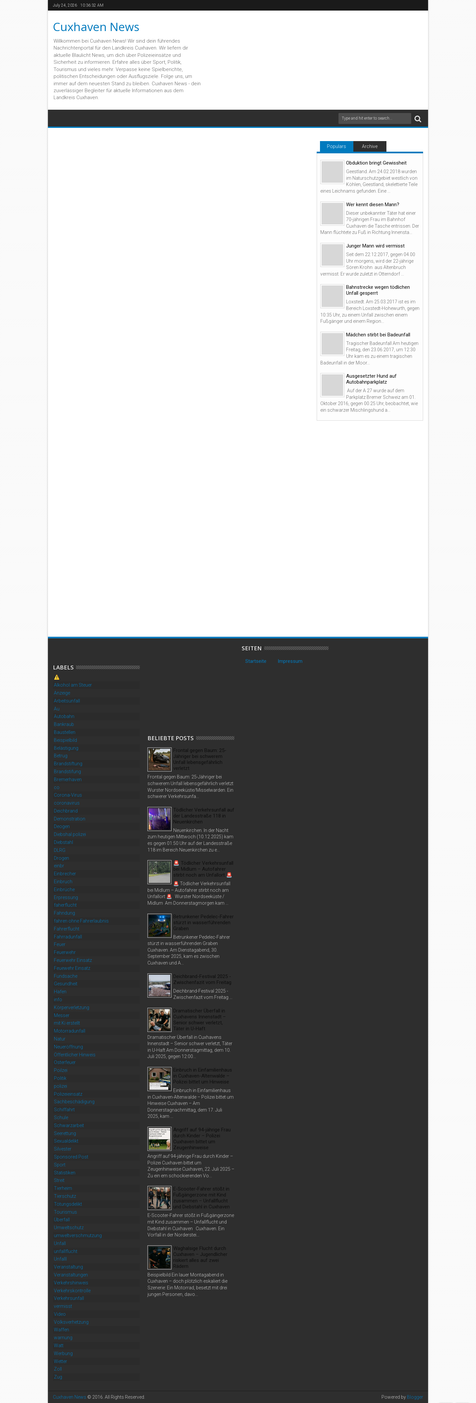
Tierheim (63, 1188)
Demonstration (69, 818)
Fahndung (64, 913)
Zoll (58, 1369)
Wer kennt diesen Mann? (372, 205)
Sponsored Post (71, 1156)
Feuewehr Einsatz (72, 968)
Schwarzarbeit (69, 1125)
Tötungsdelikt (68, 1204)
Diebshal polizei (70, 834)
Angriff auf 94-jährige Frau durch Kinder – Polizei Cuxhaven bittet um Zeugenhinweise (202, 1139)
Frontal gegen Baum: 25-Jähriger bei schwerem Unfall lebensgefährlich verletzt (199, 759)
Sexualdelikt (66, 1141)
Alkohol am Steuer (73, 685)
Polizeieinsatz (68, 1094)
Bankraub (64, 724)
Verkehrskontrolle (72, 1290)
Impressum (290, 661)
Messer (61, 1015)
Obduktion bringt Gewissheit (376, 163)
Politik (60, 1078)
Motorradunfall (69, 1031)
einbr (59, 865)
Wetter (60, 1361)
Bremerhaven (68, 779)
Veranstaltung (68, 1267)
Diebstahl (63, 842)
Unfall (60, 1243)
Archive (369, 146)
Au (57, 708)
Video (60, 1314)
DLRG (59, 850)
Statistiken (64, 1172)
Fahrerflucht (66, 928)
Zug (58, 1377)
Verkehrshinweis (71, 1282)
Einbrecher (65, 873)
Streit (59, 1180)
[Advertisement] (197, 686)
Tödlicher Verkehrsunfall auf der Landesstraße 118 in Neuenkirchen (203, 816)
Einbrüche (64, 889)
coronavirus (67, 803)
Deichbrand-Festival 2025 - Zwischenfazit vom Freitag (202, 979)
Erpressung (66, 897)
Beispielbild (65, 740)
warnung (63, 1337)
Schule (61, 1117)
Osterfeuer (65, 1062)
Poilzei (60, 1070)
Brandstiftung (68, 763)
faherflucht (65, 905)
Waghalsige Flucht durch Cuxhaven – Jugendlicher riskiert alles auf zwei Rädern (200, 1257)
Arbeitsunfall (67, 700)
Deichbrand (66, 811)
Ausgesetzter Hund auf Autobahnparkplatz (371, 379)
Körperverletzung (71, 1007)
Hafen (60, 991)
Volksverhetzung (71, 1322)
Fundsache (65, 976)
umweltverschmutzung (78, 1235)
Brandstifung (67, 771)
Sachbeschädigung (74, 1101)
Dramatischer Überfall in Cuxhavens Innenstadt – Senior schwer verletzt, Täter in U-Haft (199, 1020)
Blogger (415, 1397)
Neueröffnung (68, 1046)
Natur (59, 1039)
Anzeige (62, 693)
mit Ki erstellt (67, 1023)
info (58, 999)
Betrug (60, 755)
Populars (336, 146)
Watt (58, 1345)
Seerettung (65, 1133)
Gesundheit (65, 983)
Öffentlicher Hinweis (75, 1054)
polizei (60, 1086)
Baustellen (64, 732)
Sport (59, 1164)
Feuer (59, 944)
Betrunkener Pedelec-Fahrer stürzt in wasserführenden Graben (203, 922)
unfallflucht (65, 1251)
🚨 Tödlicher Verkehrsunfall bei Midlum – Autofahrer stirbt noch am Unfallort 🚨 (203, 869)
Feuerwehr (65, 952)
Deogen (62, 826)
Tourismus (65, 1212)
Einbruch (63, 881)
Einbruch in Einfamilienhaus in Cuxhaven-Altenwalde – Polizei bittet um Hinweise (202, 1076)
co (57, 787)
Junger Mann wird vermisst (375, 246)
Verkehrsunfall (69, 1298)
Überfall (62, 1219)
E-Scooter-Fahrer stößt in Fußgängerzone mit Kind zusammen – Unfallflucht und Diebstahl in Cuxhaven (201, 1198)
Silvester (62, 1149)
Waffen (61, 1329)
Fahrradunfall (68, 936)
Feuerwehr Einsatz (73, 960)
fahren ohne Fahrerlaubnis (81, 921)
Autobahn (64, 716)
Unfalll (60, 1259)
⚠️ (57, 677)
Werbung (63, 1353)
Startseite (255, 661)
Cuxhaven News (96, 26)
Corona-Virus (68, 795)
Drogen (61, 858)
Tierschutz (65, 1196)
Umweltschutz (69, 1227)
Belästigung (66, 748)
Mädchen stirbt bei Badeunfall (378, 335)
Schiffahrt (64, 1109)
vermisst (63, 1306)
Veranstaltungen (71, 1274)
